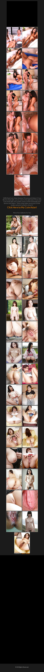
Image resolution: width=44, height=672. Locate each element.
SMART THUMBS (25, 553)
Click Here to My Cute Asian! (22, 207)
